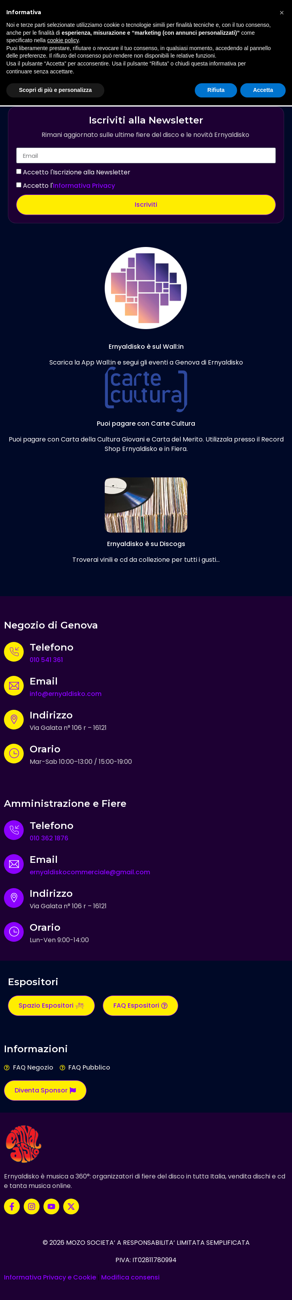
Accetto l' (69, 185)
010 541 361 (46, 659)
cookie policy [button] (63, 40)
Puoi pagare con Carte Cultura (146, 423)
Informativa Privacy (84, 185)
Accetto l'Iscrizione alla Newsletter (76, 172)
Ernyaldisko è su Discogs (146, 543)
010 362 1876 (49, 838)
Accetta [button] (263, 90)
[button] (281, 12)
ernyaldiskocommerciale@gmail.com (90, 872)
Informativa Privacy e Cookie (50, 1277)
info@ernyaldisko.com (66, 693)
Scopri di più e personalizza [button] (55, 90)
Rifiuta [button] (216, 90)
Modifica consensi (130, 1277)
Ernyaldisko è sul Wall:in (146, 346)
